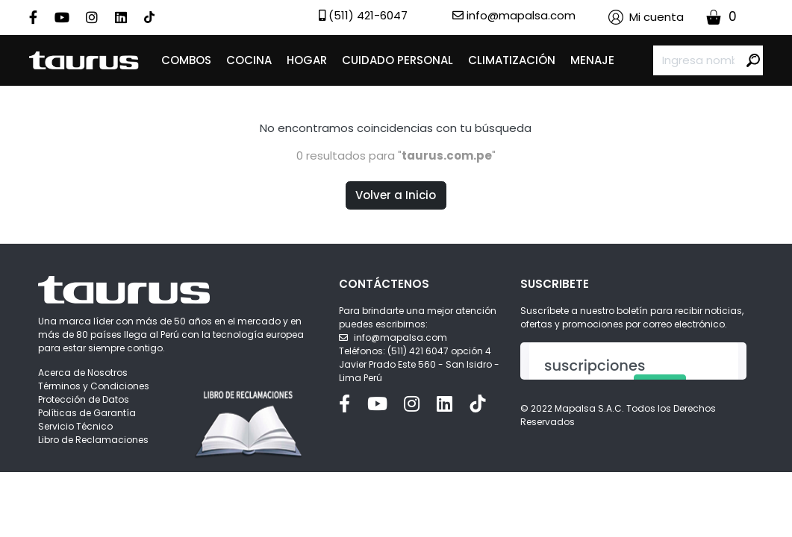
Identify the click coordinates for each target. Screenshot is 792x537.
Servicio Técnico (75, 426)
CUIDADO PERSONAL (397, 60)
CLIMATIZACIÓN (511, 60)
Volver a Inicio (395, 195)
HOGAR (307, 60)
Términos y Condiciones (93, 386)
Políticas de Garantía (87, 412)
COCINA (249, 60)
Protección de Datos (83, 399)
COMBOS (186, 60)
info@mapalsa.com (400, 337)
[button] (646, 17)
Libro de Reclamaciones (93, 439)
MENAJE (592, 60)
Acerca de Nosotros (83, 372)
